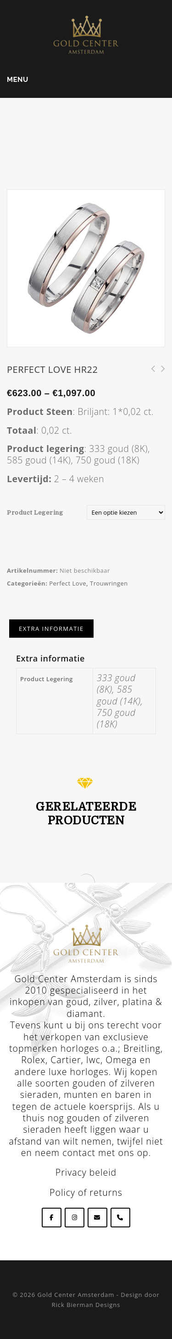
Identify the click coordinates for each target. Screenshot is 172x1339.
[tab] (51, 628)
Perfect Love (67, 583)
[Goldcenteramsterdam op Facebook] (51, 1217)
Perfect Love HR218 (160, 374)
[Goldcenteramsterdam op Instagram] (74, 1217)
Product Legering (35, 512)
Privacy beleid (86, 1172)
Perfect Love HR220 (150, 374)
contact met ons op (105, 1152)
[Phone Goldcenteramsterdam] (120, 1217)
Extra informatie (51, 628)
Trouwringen (109, 583)
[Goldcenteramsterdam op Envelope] (97, 1217)
